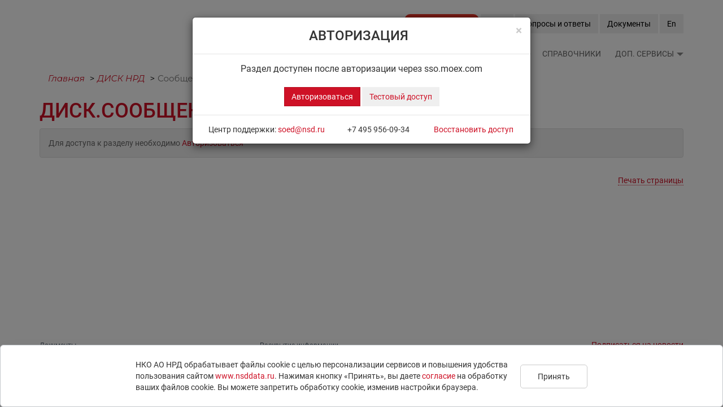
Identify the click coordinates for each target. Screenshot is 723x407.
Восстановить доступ (473, 129)
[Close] (519, 31)
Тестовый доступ (400, 96)
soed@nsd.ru (301, 129)
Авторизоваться (322, 96)
